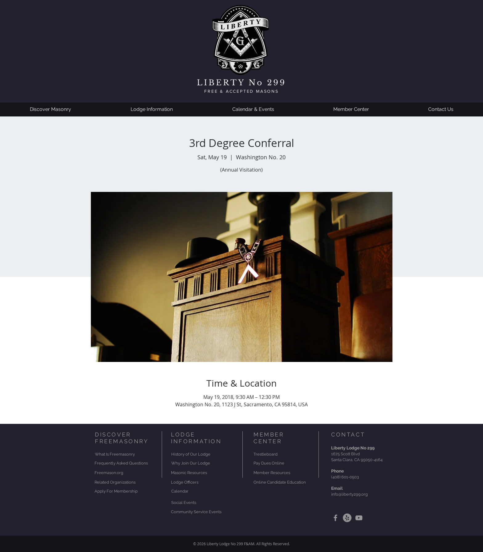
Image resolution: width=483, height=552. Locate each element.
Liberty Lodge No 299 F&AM (230, 543)
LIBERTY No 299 (241, 82)
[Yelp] (347, 517)
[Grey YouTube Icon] (359, 517)
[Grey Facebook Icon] (335, 517)
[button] (50, 109)
